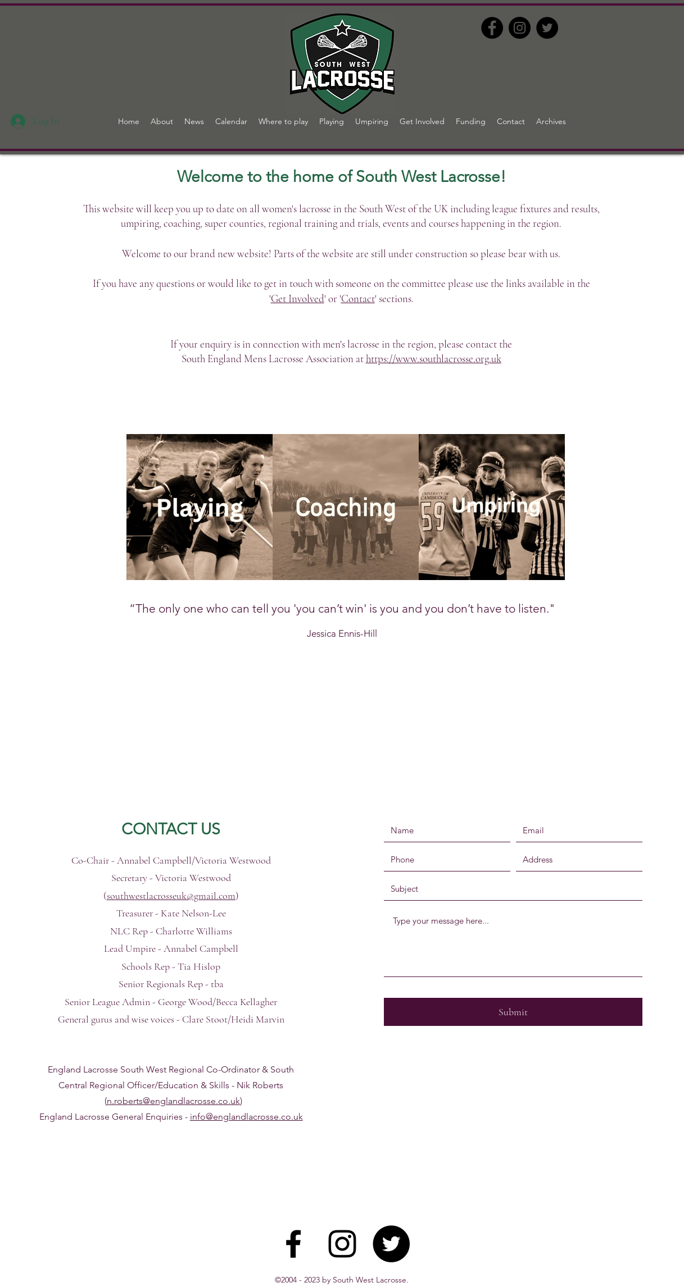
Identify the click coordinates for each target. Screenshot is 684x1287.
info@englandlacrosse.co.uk (246, 1116)
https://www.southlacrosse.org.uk (433, 358)
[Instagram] (520, 28)
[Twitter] (547, 28)
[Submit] (513, 1012)
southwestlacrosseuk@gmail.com (171, 895)
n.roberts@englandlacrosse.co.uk (173, 1101)
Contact (358, 298)
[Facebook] (492, 28)
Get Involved (297, 298)
